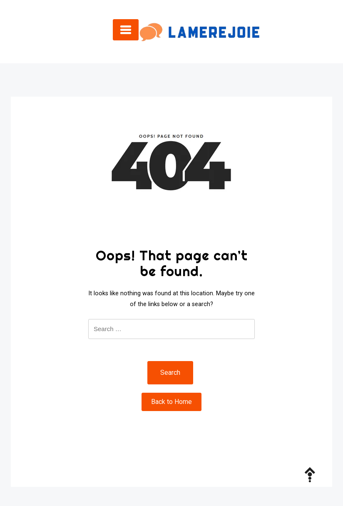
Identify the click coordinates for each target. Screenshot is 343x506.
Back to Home (171, 402)
